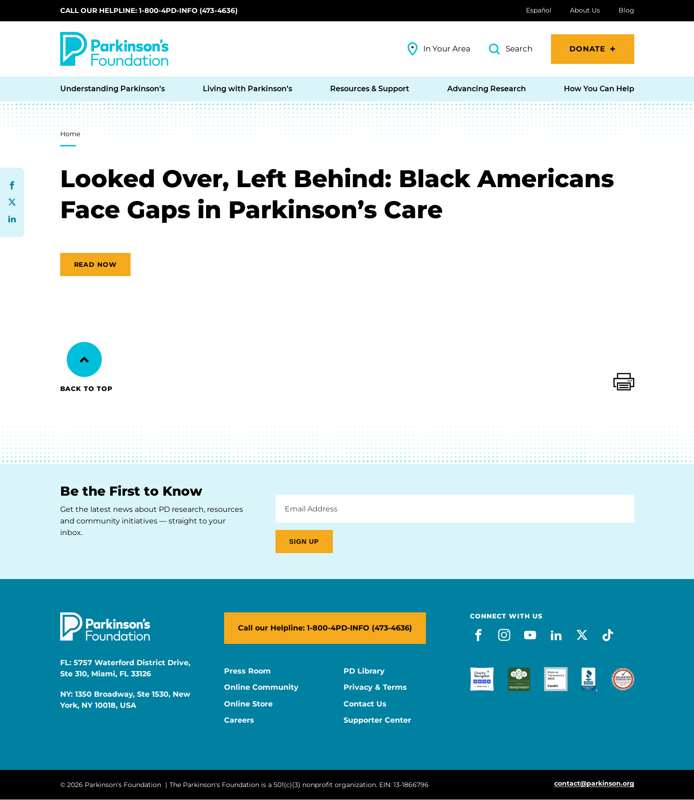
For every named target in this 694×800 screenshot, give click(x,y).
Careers (239, 720)
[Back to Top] (84, 359)
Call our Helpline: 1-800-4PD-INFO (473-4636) (149, 10)
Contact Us (365, 704)
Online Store (248, 704)
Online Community (261, 687)
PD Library (364, 671)
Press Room (247, 671)
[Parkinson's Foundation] (114, 48)
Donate (587, 48)
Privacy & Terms (375, 687)
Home (70, 134)
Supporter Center (377, 720)
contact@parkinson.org (594, 783)
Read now (95, 264)
